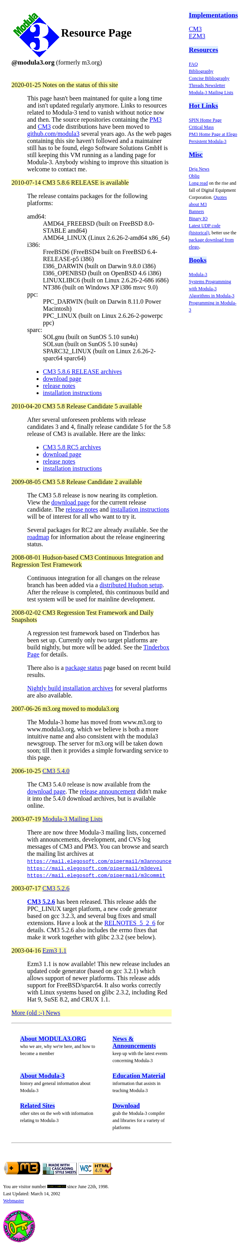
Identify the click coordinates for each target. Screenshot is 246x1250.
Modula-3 (198, 274)
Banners (196, 211)
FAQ (193, 64)
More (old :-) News (35, 1012)
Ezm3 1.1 (55, 950)
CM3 (195, 29)
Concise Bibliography (209, 78)
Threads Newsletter (207, 85)
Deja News (199, 169)
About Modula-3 (42, 1075)
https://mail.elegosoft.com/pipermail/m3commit (96, 875)
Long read (198, 183)
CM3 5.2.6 (56, 888)
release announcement (108, 791)
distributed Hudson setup (131, 585)
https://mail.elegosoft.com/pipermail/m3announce (99, 860)
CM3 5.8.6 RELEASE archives (82, 371)
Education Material (139, 1075)
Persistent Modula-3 (208, 141)
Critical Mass (201, 127)
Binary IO (198, 218)
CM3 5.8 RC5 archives (72, 447)
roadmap (38, 537)
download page (62, 378)
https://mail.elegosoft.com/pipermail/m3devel (94, 868)
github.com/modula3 (53, 133)
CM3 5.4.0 (56, 771)
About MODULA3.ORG (53, 1038)
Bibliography (201, 71)
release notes (59, 385)
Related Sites (37, 1105)
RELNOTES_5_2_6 (129, 923)
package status (83, 667)
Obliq (194, 176)
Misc (196, 154)
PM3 (156, 119)
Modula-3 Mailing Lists (211, 92)
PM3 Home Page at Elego (213, 134)
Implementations (213, 15)
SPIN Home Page (205, 120)
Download (126, 1105)
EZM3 (197, 36)
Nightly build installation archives (70, 688)
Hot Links (203, 105)
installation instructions (72, 392)
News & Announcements (134, 1042)
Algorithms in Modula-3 (212, 296)
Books (198, 260)
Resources (203, 50)
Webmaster (13, 1201)
